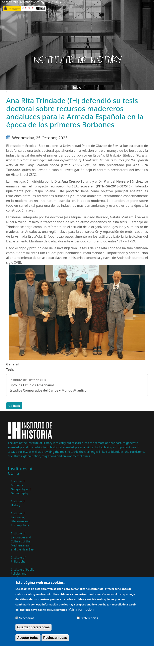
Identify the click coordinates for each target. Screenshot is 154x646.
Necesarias (26, 620)
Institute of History (18, 503)
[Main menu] (146, 5)
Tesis (10, 369)
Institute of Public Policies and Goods (22, 573)
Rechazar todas (55, 640)
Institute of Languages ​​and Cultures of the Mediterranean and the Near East (22, 541)
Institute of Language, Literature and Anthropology (20, 519)
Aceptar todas (28, 640)
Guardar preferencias (33, 629)
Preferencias (89, 620)
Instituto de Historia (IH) (27, 380)
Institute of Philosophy (18, 559)
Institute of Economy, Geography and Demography (21, 487)
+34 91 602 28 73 (56, 2)
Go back (14, 406)
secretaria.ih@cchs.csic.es (22, 2)
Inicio (77, 87)
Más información (81, 612)
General (12, 364)
